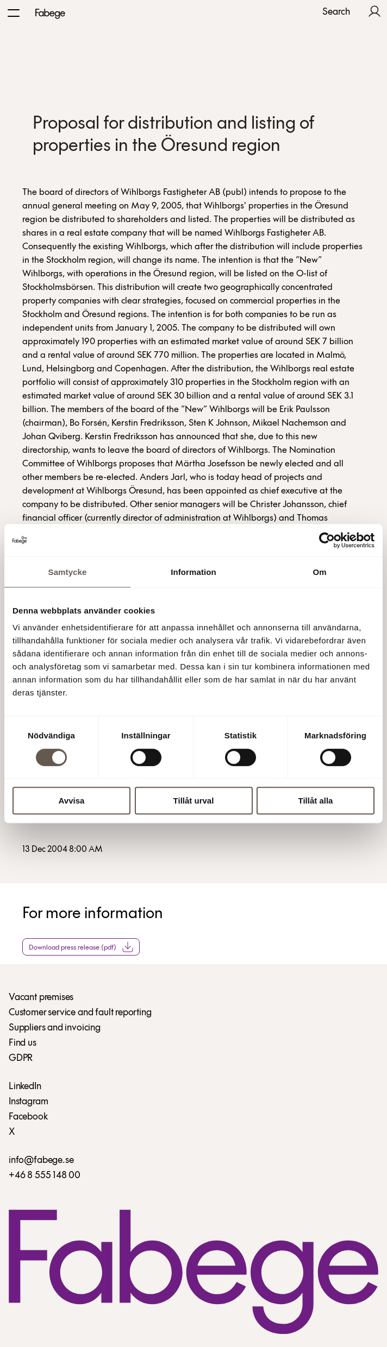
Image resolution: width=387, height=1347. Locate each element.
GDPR (21, 1058)
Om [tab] (319, 572)
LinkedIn (25, 1087)
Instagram (28, 1102)
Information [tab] (193, 572)
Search (336, 12)
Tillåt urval (193, 800)
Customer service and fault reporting (80, 1013)
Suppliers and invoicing (55, 1028)
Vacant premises (41, 997)
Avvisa (72, 800)
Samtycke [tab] (67, 572)
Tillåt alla (315, 800)
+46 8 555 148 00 (44, 1176)
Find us (22, 1043)
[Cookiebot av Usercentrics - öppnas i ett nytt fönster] (326, 540)
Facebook (28, 1117)
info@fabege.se (41, 1160)
